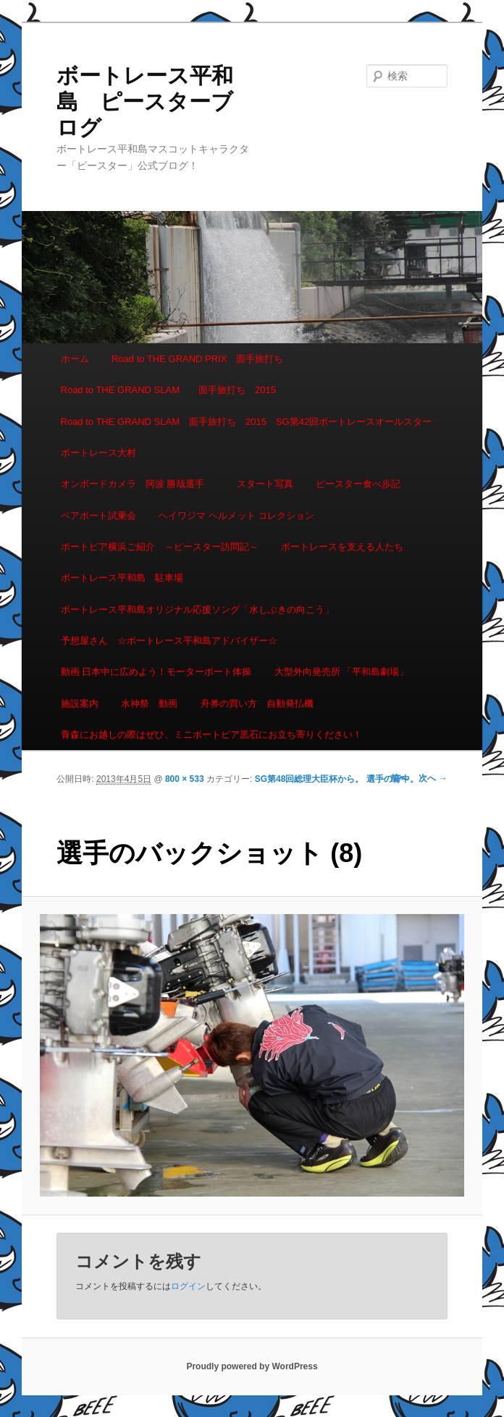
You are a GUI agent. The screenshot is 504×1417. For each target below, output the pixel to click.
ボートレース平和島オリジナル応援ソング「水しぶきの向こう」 (197, 609)
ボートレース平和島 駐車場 (122, 577)
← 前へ (393, 778)
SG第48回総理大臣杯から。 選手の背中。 (337, 779)
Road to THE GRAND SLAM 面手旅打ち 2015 (168, 389)
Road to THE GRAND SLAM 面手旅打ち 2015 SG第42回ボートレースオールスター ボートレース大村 (251, 437)
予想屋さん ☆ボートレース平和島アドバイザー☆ (169, 640)
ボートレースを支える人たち (342, 546)
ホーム (75, 358)
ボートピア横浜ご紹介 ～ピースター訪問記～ (160, 546)
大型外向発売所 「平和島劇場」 (341, 671)
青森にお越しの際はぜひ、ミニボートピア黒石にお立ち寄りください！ (211, 734)
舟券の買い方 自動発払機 (257, 703)
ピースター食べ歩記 (358, 483)
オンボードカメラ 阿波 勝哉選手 (137, 483)
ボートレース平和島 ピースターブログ (144, 101)
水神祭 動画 (149, 703)
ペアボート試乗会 (98, 515)
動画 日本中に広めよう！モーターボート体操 (156, 671)
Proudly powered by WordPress (251, 1366)
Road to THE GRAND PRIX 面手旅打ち (197, 358)
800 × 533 (184, 779)
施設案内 (79, 703)
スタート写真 (265, 483)
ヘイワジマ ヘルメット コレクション (236, 515)
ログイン (188, 1286)
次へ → (433, 778)
